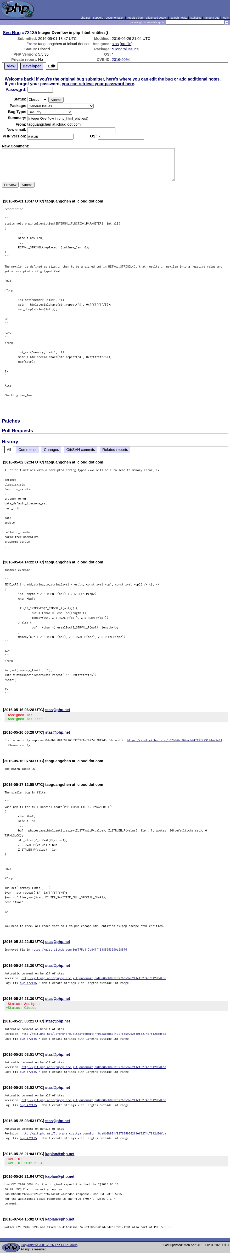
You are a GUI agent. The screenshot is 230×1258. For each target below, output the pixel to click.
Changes (51, 449)
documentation (115, 17)
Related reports (115, 449)
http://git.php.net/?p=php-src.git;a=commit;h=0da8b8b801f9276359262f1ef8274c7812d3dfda (93, 979)
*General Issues (125, 49)
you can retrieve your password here (98, 84)
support (98, 17)
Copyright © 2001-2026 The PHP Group (49, 1250)
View (11, 66)
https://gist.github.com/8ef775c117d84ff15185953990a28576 (79, 951)
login (226, 17)
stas (115, 44)
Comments (27, 449)
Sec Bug (12, 32)
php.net (85, 17)
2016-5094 (121, 59)
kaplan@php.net (60, 1157)
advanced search (156, 17)
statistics (195, 17)
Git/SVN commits (80, 449)
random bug (212, 17)
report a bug (135, 17)
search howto (178, 17)
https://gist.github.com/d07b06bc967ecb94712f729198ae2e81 (174, 741)
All (9, 449)
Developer (32, 66)
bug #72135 (28, 984)
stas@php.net (57, 710)
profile (126, 44)
